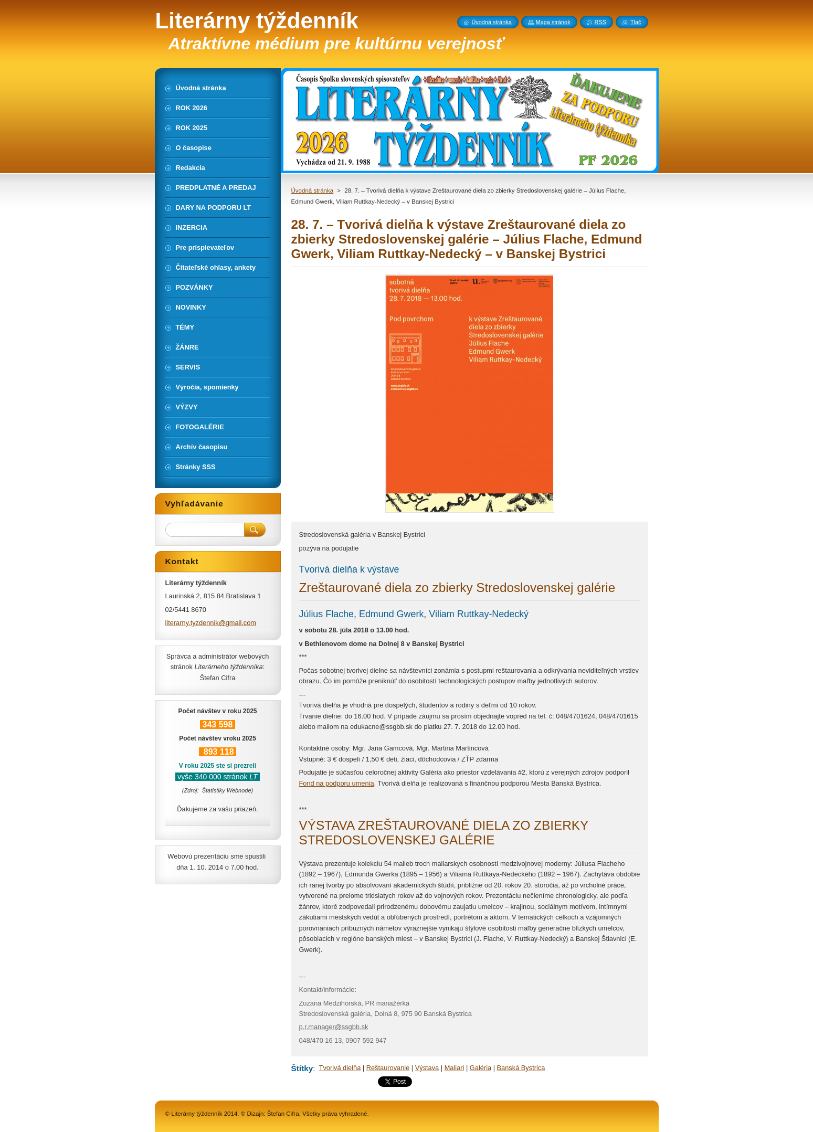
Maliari (454, 1068)
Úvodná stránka (312, 190)
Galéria (480, 1068)
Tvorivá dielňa (340, 1068)
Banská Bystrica (521, 1068)
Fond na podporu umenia (336, 783)
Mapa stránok (553, 22)
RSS (600, 22)
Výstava (427, 1068)
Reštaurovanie (388, 1068)
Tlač (635, 22)
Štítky (302, 1068)
